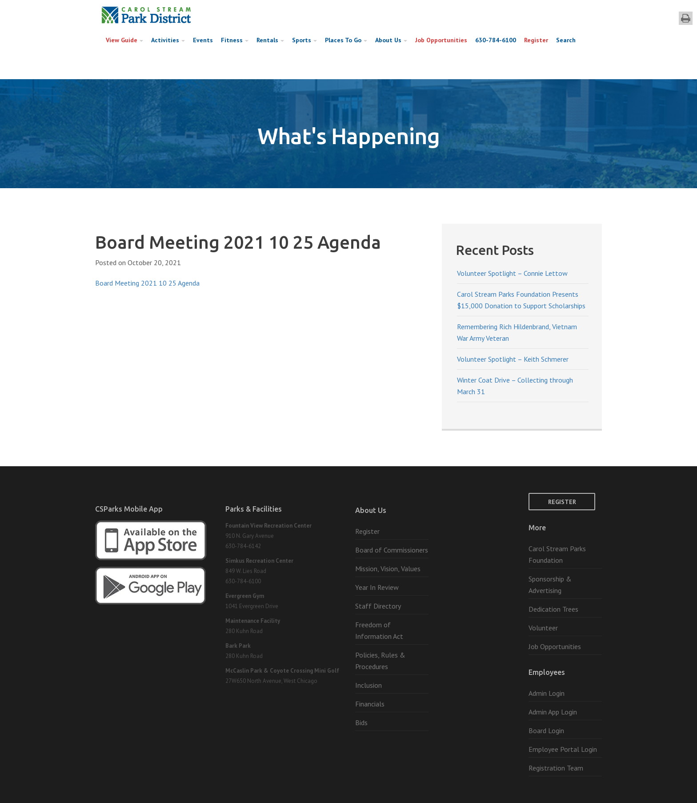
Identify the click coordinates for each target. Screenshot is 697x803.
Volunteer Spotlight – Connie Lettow (512, 273)
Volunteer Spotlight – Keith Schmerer (513, 359)
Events (203, 40)
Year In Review (377, 587)
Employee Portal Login (563, 749)
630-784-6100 (495, 40)
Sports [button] (304, 40)
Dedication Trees (553, 609)
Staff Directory (378, 605)
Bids (361, 722)
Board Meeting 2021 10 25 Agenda (147, 282)
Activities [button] (168, 40)
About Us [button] (391, 40)
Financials (370, 703)
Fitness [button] (234, 40)
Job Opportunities (441, 40)
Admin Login (547, 693)
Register (536, 40)
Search (566, 40)
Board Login (546, 730)
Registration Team (556, 767)
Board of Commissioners (391, 549)
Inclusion (368, 685)
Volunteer (543, 627)
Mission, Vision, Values (388, 568)
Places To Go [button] (346, 40)
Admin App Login (553, 711)
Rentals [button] (270, 40)
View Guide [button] (124, 40)
